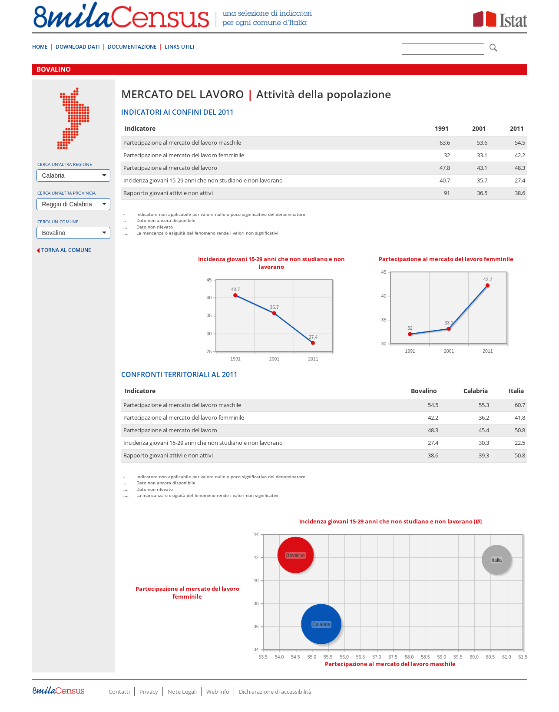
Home (40, 46)
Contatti (119, 691)
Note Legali (182, 691)
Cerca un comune (58, 222)
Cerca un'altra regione (64, 164)
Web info (217, 691)
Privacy (148, 691)
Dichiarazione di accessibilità (275, 691)
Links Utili (180, 46)
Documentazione (132, 46)
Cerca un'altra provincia (66, 193)
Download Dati (78, 46)
